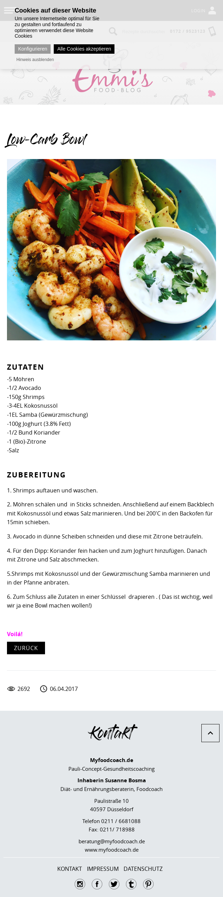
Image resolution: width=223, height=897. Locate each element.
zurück (26, 648)
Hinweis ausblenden (35, 59)
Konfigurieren (32, 49)
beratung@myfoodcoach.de (112, 841)
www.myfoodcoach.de (112, 849)
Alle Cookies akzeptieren (84, 49)
